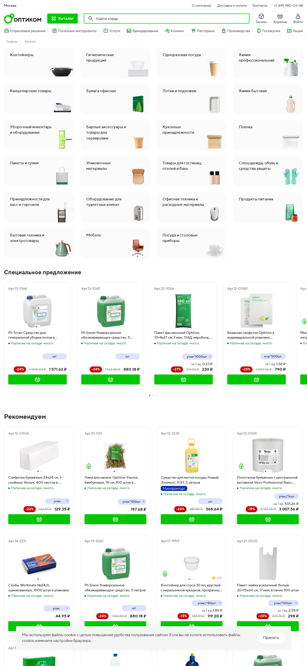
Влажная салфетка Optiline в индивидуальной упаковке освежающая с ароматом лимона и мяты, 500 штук (255, 335)
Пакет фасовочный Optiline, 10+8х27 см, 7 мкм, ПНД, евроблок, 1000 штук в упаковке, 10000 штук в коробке (182, 335)
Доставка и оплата (231, 6)
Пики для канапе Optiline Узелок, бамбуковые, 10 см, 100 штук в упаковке (111, 480)
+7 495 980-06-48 (288, 6)
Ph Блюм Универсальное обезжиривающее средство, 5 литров (105, 335)
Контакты (260, 6)
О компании (201, 6)
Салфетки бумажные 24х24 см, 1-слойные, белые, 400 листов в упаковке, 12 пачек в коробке (35, 480)
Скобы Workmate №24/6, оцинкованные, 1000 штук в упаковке (38, 587)
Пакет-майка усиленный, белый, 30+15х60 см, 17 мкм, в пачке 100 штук (268, 587)
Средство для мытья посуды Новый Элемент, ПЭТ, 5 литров (189, 479)
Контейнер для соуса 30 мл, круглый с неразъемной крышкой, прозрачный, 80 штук (191, 588)
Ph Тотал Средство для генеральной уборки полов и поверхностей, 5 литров (31, 335)
